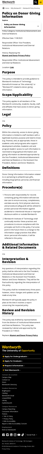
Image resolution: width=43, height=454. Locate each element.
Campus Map (6, 377)
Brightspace (6, 391)
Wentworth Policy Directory (31, 8)
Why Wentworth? (16, 8)
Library (4, 400)
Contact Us (6, 380)
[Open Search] (35, 2)
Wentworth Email (8, 396)
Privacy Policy (6, 449)
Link (12, 67)
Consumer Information (10, 411)
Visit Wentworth (12, 370)
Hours (4, 382)
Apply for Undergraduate (16, 356)
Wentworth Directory (9, 384)
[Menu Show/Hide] (40, 2)
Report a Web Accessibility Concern (14, 424)
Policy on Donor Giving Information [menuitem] (14, 25)
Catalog (4, 393)
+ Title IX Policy (7, 416)
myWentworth (7, 403)
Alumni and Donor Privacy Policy (16, 55)
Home (7, 8)
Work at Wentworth (9, 430)
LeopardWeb (6, 398)
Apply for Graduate (13, 361)
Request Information (14, 365)
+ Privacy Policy (7, 419)
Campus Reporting (8, 409)
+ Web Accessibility (8, 421)
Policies (4, 414)
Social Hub (32, 435)
